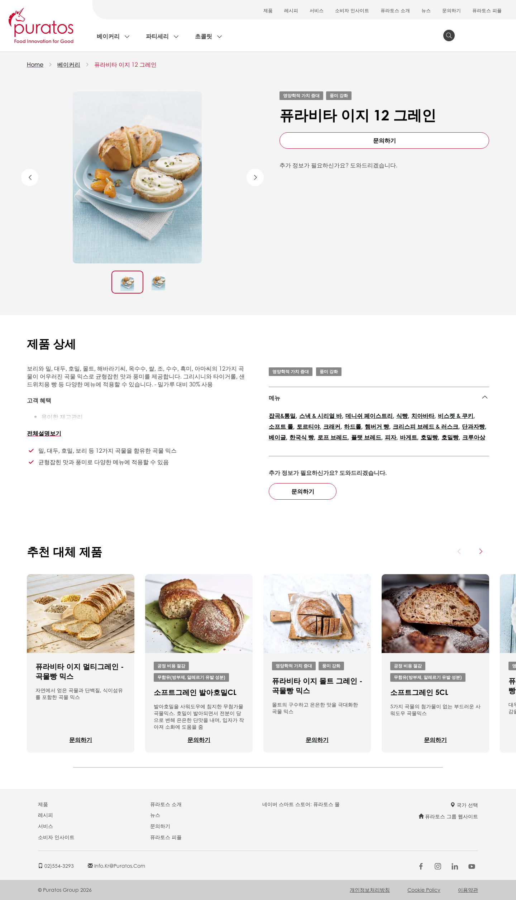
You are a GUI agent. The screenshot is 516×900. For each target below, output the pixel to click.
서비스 (317, 10)
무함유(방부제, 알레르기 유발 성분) (191, 677)
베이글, (278, 437)
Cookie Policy (423, 889)
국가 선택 (464, 804)
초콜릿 (203, 36)
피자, (391, 437)
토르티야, (309, 426)
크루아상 (473, 437)
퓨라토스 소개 (395, 10)
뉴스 (426, 10)
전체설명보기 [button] (44, 433)
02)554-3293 (56, 865)
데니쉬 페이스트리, (369, 415)
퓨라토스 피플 (487, 10)
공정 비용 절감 (171, 665)
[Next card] (480, 551)
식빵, (402, 415)
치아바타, (423, 415)
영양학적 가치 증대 (301, 95)
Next (255, 177)
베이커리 (108, 36)
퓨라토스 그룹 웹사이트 (448, 816)
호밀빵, (430, 437)
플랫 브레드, (367, 437)
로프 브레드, (333, 437)
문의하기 (451, 10)
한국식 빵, (302, 437)
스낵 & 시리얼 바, (321, 415)
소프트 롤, (282, 426)
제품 (268, 10)
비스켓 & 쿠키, (456, 415)
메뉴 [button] (274, 398)
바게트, (409, 437)
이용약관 (468, 889)
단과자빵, (474, 426)
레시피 (291, 10)
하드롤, (353, 426)
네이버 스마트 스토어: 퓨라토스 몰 (301, 804)
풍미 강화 (339, 95)
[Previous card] (459, 551)
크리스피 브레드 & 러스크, (426, 426)
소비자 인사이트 (352, 10)
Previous (29, 177)
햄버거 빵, (378, 426)
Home (35, 64)
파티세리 (157, 36)
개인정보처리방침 (370, 889)
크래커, (332, 426)
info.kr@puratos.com (116, 865)
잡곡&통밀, (283, 415)
